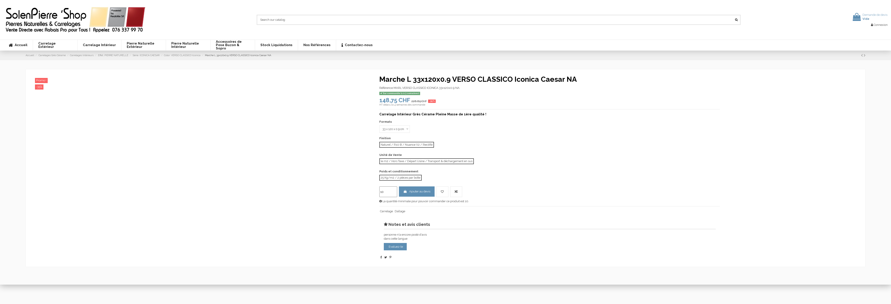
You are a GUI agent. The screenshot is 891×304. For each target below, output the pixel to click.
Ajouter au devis (416, 192)
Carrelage (386, 211)
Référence (386, 88)
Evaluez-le (396, 247)
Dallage (400, 211)
